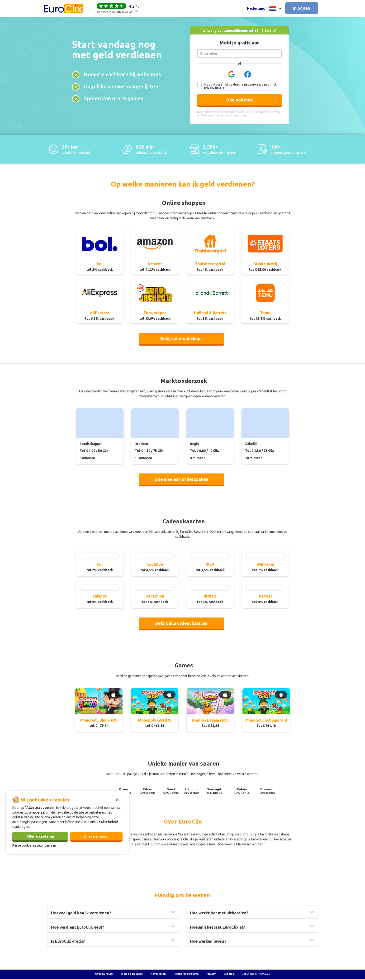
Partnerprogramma (186, 973)
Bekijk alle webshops (181, 338)
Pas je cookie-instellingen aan (34, 845)
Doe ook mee (239, 99)
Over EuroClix (104, 973)
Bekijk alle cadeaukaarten (181, 623)
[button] (264, 8)
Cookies (228, 973)
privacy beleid (214, 87)
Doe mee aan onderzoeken (181, 479)
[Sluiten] (117, 799)
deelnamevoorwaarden (250, 84)
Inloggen (301, 8)
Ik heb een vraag (132, 973)
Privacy (211, 973)
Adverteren (158, 973)
